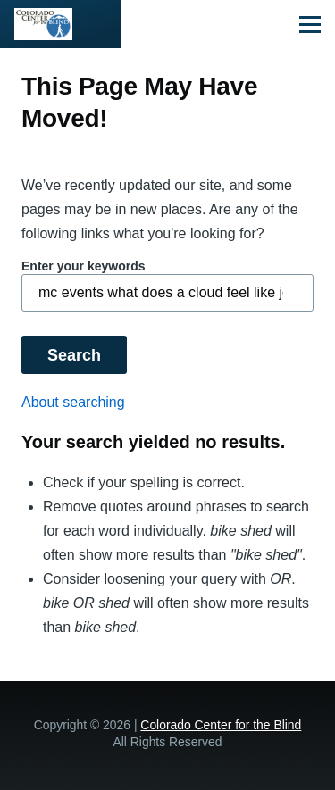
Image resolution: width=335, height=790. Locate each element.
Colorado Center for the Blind (220, 725)
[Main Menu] (310, 24)
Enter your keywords (83, 266)
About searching (73, 402)
